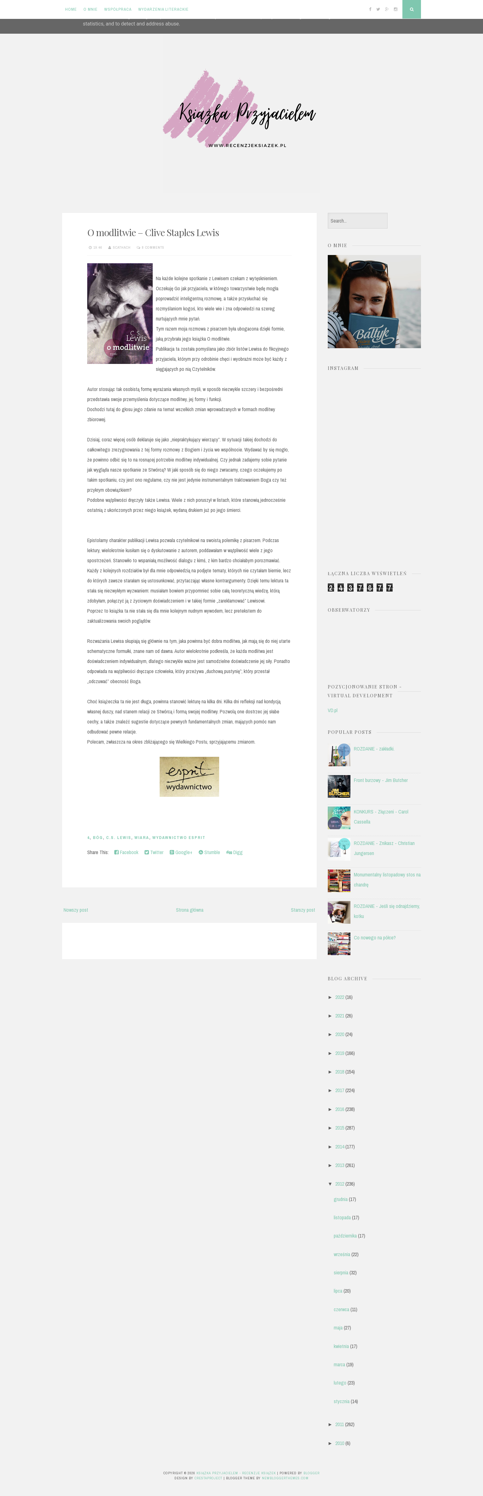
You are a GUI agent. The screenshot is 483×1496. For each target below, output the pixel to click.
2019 (339, 1053)
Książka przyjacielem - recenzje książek (236, 1473)
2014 (339, 1146)
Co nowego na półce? (375, 937)
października (345, 1235)
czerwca (341, 1309)
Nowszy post (76, 909)
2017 (339, 1090)
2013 (339, 1165)
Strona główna (189, 909)
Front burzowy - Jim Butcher (381, 780)
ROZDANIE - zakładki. (374, 748)
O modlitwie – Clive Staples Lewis (153, 232)
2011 (339, 1424)
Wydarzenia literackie (163, 9)
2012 (339, 1183)
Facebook (126, 852)
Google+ (181, 852)
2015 (339, 1127)
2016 (339, 1109)
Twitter (154, 852)
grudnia (341, 1199)
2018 (339, 1071)
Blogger (312, 1473)
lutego (340, 1382)
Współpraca (118, 9)
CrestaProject (208, 1478)
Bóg (98, 837)
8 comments (153, 247)
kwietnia (341, 1346)
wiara (141, 837)
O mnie (90, 9)
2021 (339, 1015)
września (342, 1254)
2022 (339, 997)
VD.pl (333, 710)
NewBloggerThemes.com (285, 1478)
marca (339, 1364)
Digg (234, 852)
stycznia (341, 1401)
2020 (339, 1034)
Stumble (209, 852)
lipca (338, 1290)
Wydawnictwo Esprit (179, 837)
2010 (339, 1443)
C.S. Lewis (118, 837)
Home (71, 9)
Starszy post (303, 909)
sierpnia (341, 1272)
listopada (342, 1217)
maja (338, 1327)
